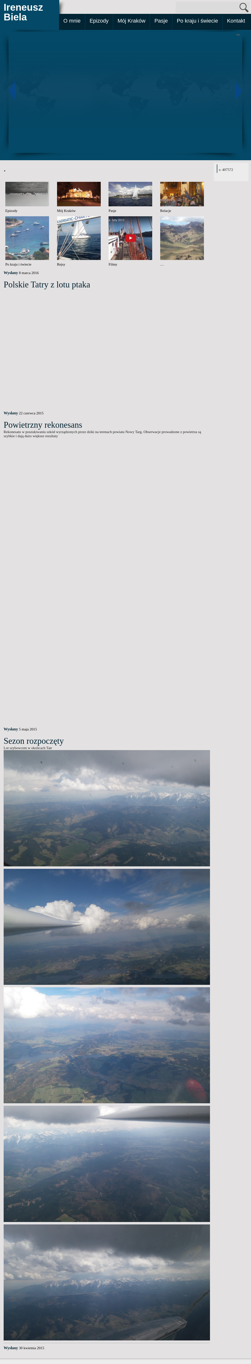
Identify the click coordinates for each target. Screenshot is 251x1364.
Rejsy (61, 264)
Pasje (161, 21)
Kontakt (236, 21)
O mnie (72, 21)
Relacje (165, 211)
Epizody (99, 21)
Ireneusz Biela (23, 12)
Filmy (113, 264)
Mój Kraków (131, 21)
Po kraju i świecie (197, 21)
